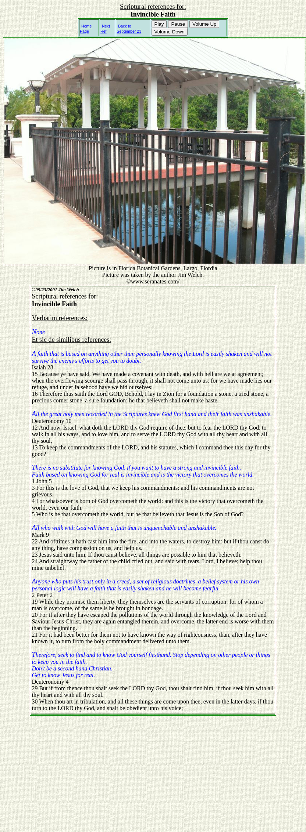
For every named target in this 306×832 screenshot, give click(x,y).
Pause (178, 24)
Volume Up (204, 24)
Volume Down (169, 32)
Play (159, 24)
